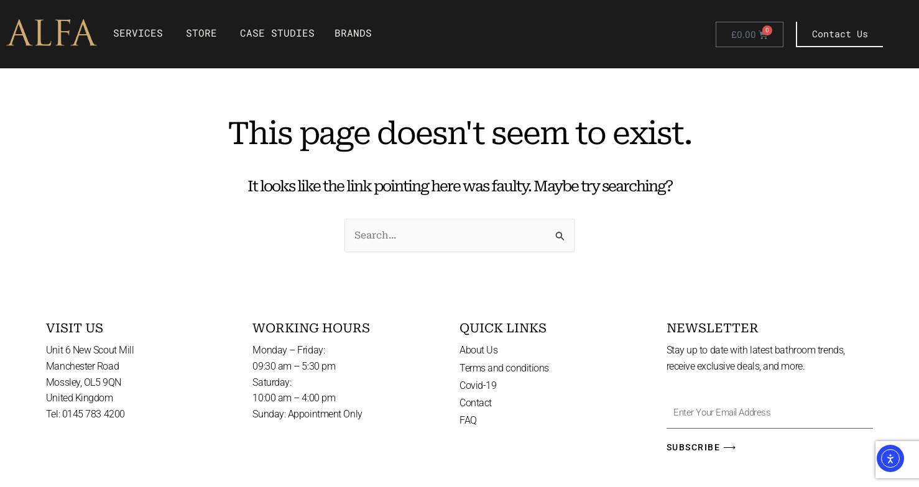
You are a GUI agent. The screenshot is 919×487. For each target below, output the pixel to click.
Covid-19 (477, 385)
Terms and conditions (504, 367)
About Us (478, 349)
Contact (475, 403)
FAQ (468, 421)
